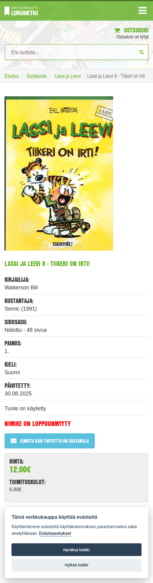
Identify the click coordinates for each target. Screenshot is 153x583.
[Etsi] (141, 52)
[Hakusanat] (76, 52)
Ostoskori (131, 30)
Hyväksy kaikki (76, 550)
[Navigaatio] (142, 12)
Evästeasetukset (55, 533)
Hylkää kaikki (76, 565)
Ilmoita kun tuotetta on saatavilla (50, 440)
